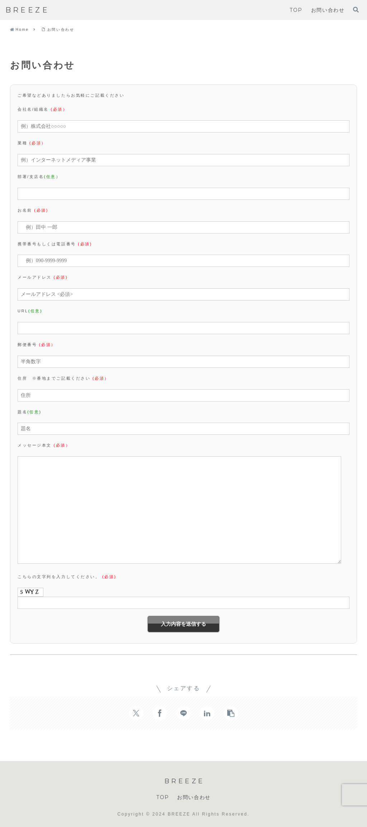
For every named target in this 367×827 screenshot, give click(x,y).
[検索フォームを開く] (356, 10)
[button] (231, 713)
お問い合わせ (194, 797)
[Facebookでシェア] (160, 713)
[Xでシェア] (136, 713)
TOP (162, 797)
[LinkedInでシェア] (207, 713)
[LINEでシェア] (183, 713)
